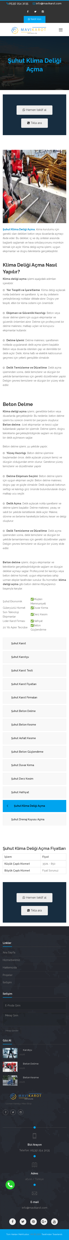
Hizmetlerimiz (11, 960)
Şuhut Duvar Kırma (22, 765)
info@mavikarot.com (47, 3)
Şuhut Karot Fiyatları (23, 684)
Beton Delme (31, 1063)
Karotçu (27, 1050)
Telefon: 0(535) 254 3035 (34, 1150)
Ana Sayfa (9, 952)
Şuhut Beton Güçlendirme (27, 751)
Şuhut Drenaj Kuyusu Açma (27, 819)
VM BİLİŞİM (35, 1234)
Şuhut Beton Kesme (23, 724)
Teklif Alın (34, 19)
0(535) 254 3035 (17, 3)
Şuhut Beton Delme (23, 711)
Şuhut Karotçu (20, 656)
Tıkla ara (34, 123)
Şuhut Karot (18, 643)
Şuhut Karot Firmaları (24, 697)
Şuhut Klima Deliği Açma (29, 805)
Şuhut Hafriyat (20, 792)
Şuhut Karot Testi (22, 670)
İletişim (7, 982)
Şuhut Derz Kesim (22, 778)
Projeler (8, 975)
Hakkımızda (10, 967)
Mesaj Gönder (12, 1031)
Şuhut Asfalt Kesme (23, 738)
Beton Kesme (31, 1077)
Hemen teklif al (34, 110)
